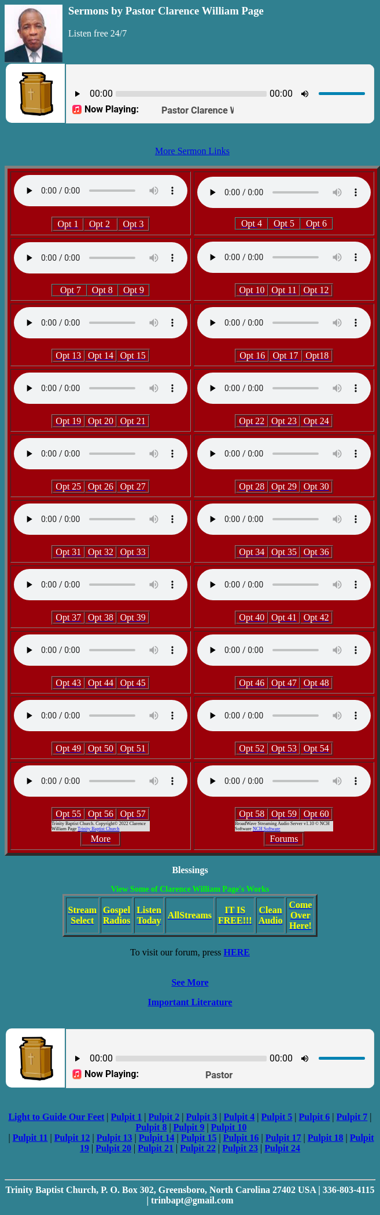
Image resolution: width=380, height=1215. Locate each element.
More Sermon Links (192, 151)
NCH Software (267, 828)
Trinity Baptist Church (98, 828)
